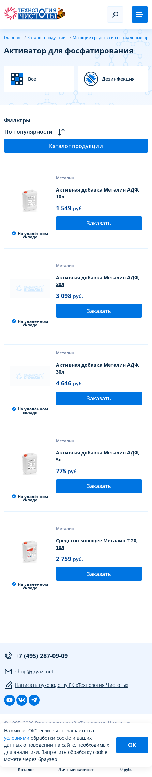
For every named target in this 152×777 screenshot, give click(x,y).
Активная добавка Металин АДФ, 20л (97, 280)
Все (32, 79)
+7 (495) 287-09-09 (36, 655)
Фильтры (17, 120)
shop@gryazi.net (29, 671)
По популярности (34, 132)
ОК (132, 745)
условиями (17, 737)
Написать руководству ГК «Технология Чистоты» (66, 685)
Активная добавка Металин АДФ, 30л (97, 368)
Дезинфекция (118, 79)
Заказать (99, 223)
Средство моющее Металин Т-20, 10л (97, 543)
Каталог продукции (76, 146)
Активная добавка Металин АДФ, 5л (97, 456)
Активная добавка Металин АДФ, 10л (97, 193)
